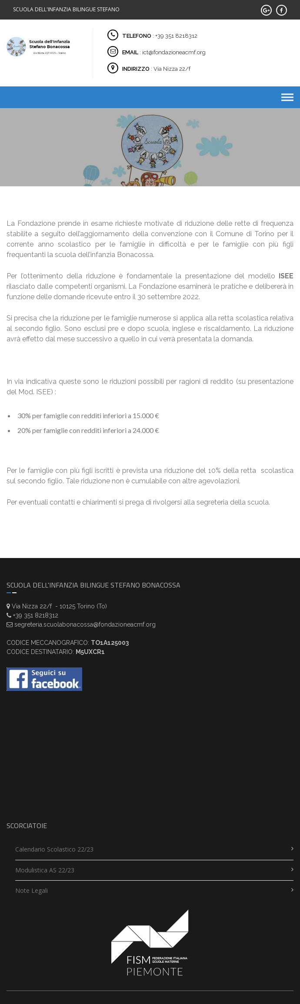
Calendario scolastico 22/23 (54, 849)
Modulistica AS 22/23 (44, 870)
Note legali (31, 890)
